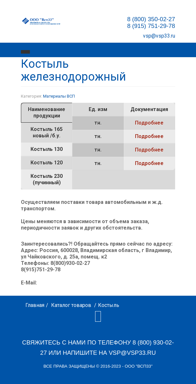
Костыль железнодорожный (73, 70)
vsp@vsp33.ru (159, 36)
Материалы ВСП (59, 96)
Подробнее (149, 123)
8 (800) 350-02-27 (151, 19)
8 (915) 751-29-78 (151, 25)
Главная (34, 305)
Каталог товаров (71, 305)
